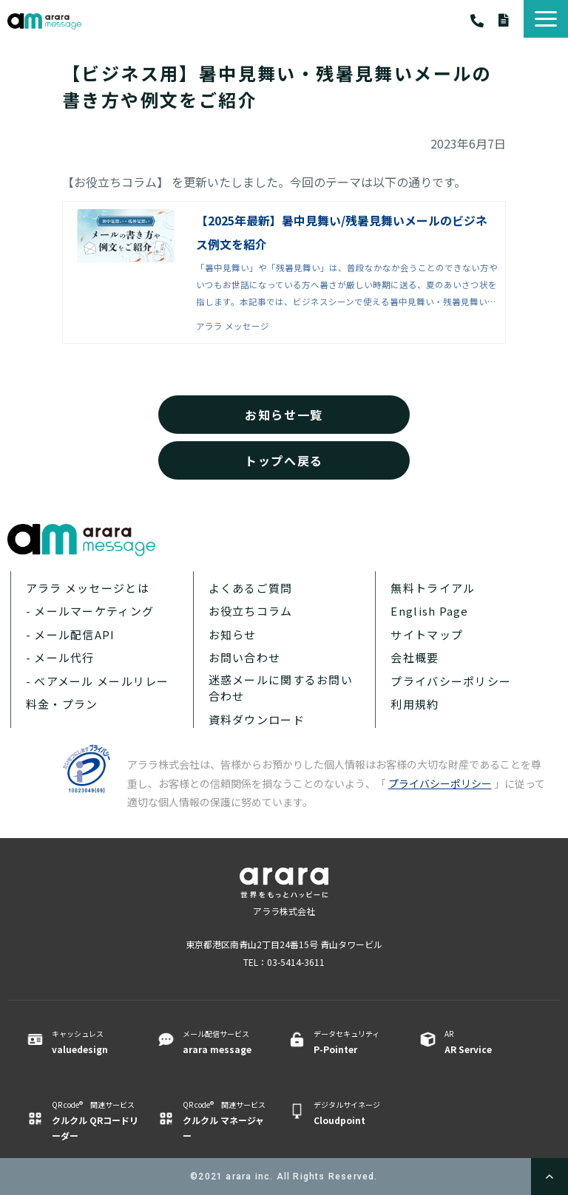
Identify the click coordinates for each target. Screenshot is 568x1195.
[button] (546, 19)
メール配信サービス (226, 1042)
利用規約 (414, 704)
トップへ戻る (284, 460)
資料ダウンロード (511, 20)
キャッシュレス (95, 1042)
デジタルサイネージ (357, 1113)
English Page (429, 611)
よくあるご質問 (251, 588)
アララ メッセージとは (87, 588)
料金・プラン (62, 704)
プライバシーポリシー (450, 681)
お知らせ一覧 (284, 414)
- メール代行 (60, 657)
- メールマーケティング (90, 611)
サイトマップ (426, 634)
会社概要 (414, 657)
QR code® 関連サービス (95, 1121)
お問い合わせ (245, 657)
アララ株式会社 (284, 911)
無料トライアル (432, 588)
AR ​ (487, 1042)
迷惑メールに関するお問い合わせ (281, 688)
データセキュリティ (357, 1042)
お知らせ (233, 634)
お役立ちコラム (251, 611)
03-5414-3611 (484, 21)
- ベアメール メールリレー (97, 681)
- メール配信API (70, 634)
